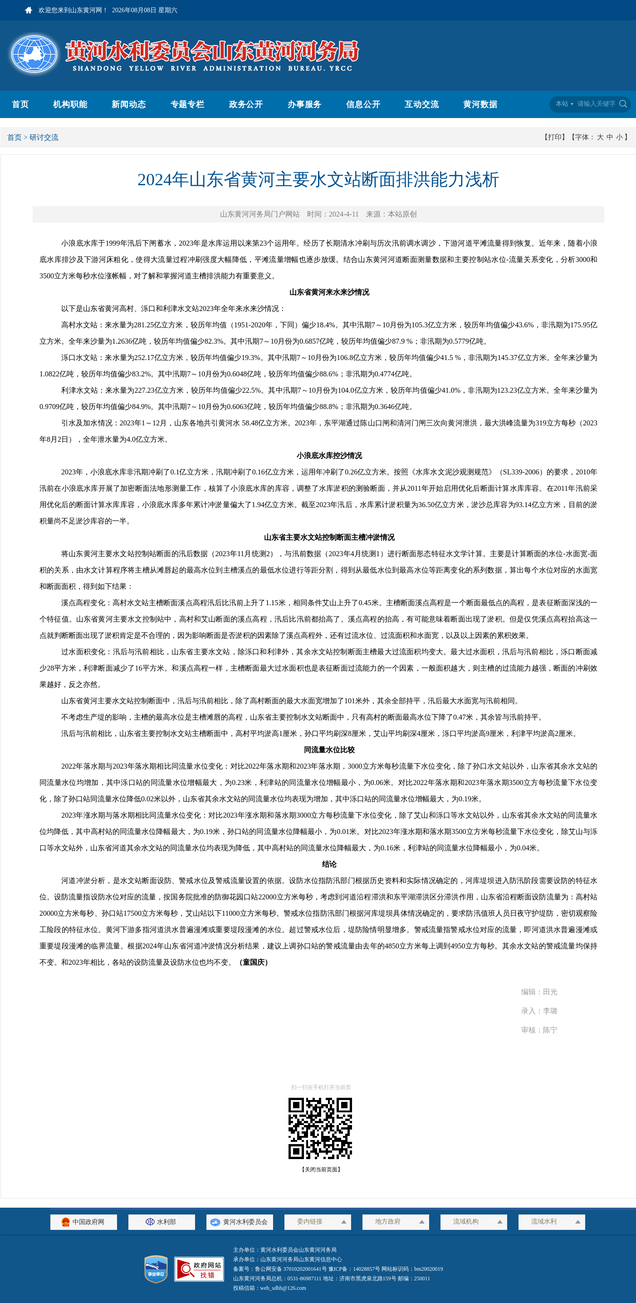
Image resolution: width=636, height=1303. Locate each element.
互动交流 (422, 104)
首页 (20, 104)
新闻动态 (129, 104)
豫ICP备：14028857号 (354, 1269)
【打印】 (554, 137)
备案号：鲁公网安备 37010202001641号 (280, 1269)
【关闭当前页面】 (318, 1169)
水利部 (162, 1222)
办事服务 (305, 104)
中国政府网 (84, 1222)
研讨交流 (44, 137)
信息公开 (363, 104)
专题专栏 (188, 104)
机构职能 (70, 104)
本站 (562, 103)
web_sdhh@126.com (283, 1288)
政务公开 (246, 104)
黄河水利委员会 (240, 1222)
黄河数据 (480, 104)
